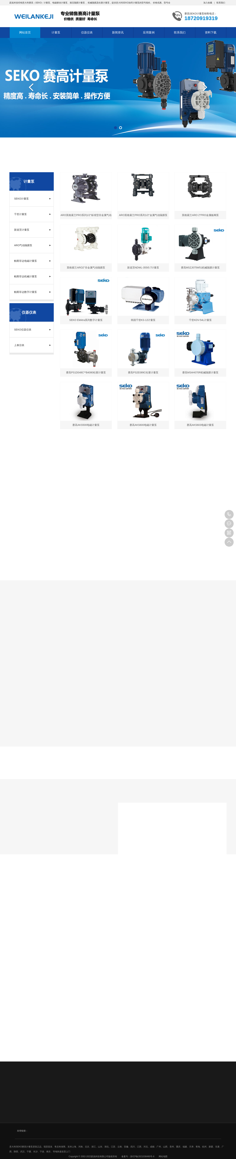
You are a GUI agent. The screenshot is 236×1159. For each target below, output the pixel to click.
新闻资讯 (118, 32)
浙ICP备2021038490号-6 (142, 1156)
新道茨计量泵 (32, 229)
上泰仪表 (32, 345)
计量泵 (56, 32)
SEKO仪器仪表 (32, 329)
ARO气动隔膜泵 (32, 245)
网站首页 (25, 32)
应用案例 (149, 32)
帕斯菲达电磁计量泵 (32, 260)
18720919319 (229, 514)
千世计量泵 (32, 214)
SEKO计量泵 (32, 198)
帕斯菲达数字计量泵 (32, 292)
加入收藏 (207, 2)
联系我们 (220, 2)
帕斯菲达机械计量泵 (32, 276)
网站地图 (163, 1156)
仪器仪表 (87, 32)
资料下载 (210, 32)
